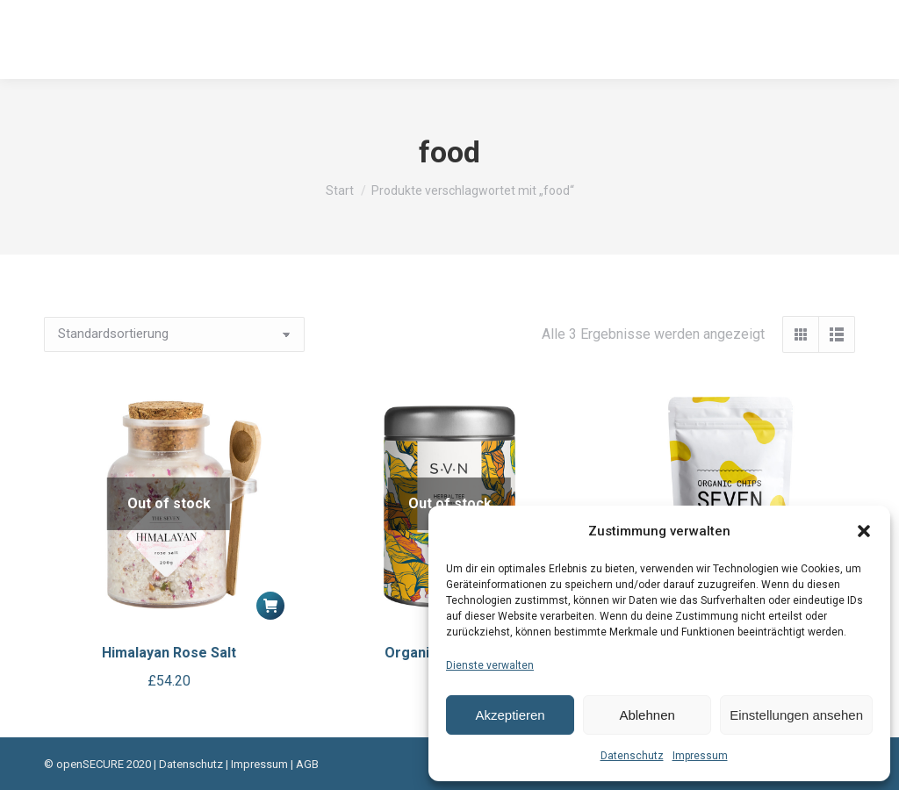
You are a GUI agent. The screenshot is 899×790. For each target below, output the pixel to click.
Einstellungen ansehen (796, 714)
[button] (864, 531)
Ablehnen (646, 714)
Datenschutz (632, 756)
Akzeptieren (509, 714)
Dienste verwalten (490, 665)
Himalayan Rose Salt (169, 652)
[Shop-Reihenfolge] (174, 334)
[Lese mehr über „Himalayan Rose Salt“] (270, 606)
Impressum (700, 756)
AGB (307, 764)
